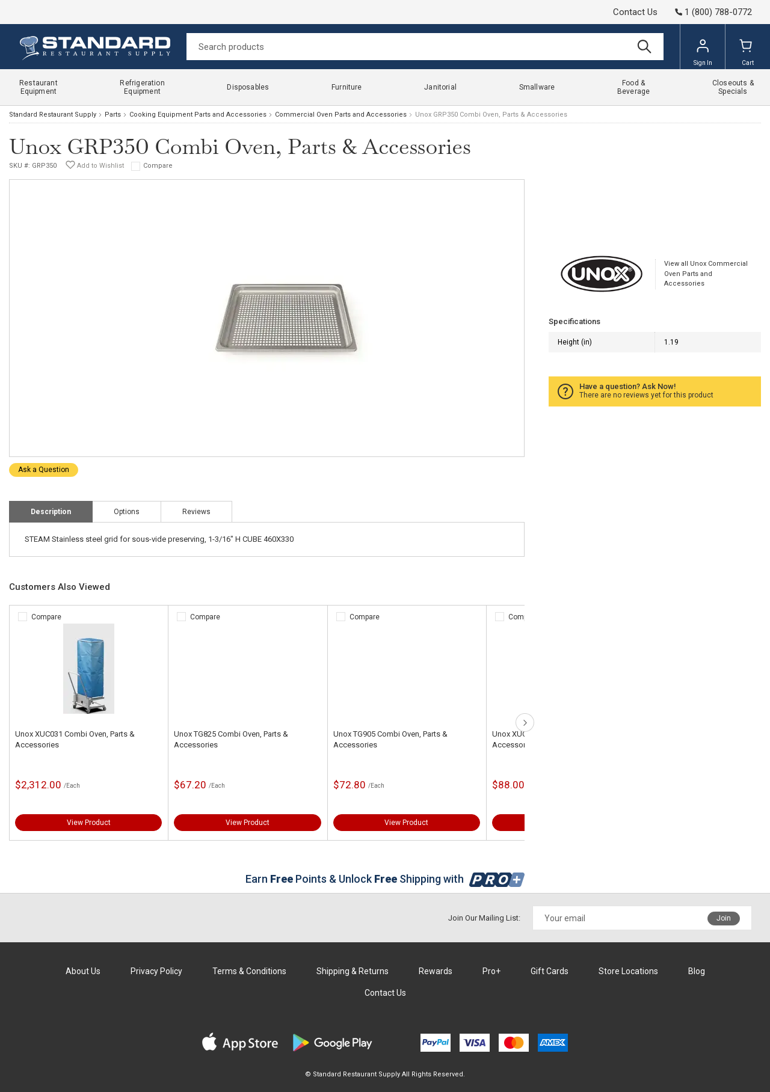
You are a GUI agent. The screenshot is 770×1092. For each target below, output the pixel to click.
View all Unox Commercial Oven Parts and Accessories (706, 273)
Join (723, 918)
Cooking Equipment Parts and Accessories (197, 114)
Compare (158, 166)
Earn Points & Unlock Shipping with (385, 879)
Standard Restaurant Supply (52, 114)
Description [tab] (51, 512)
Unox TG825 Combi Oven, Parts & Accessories (231, 739)
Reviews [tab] (196, 512)
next (525, 722)
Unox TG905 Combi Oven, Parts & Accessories (390, 739)
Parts (113, 114)
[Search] (425, 46)
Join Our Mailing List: (484, 917)
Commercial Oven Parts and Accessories (341, 114)
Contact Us (635, 12)
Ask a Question (43, 469)
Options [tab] (127, 512)
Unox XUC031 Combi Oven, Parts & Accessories (75, 739)
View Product (89, 822)
